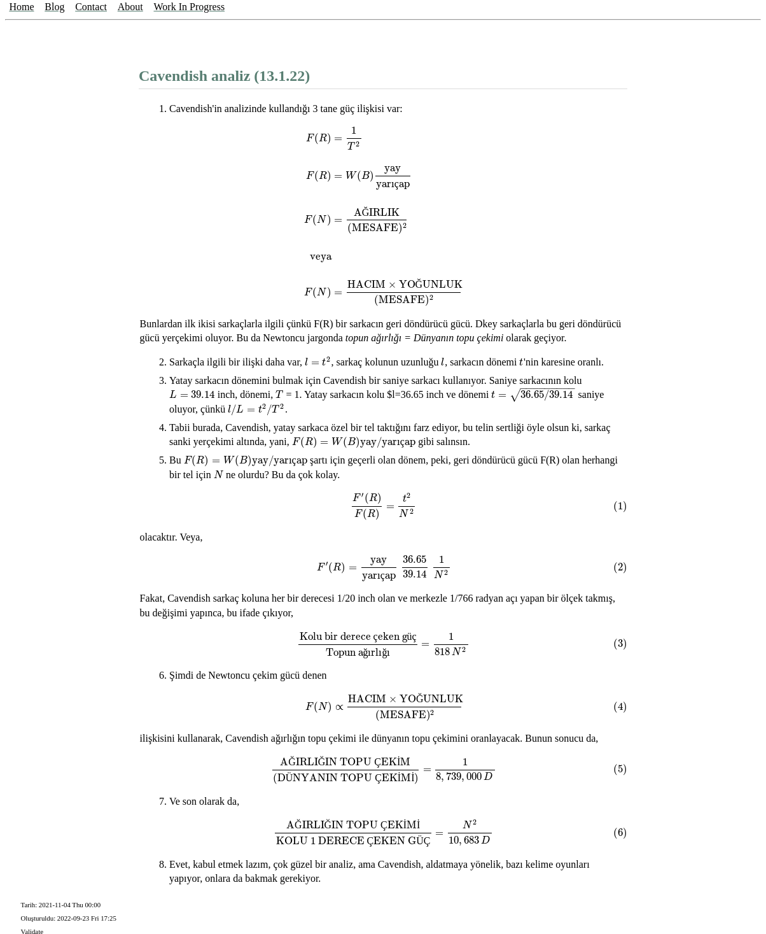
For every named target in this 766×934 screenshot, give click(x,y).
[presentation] (383, 215)
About (130, 6)
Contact (91, 6)
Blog (54, 6)
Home (21, 6)
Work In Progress (189, 6)
